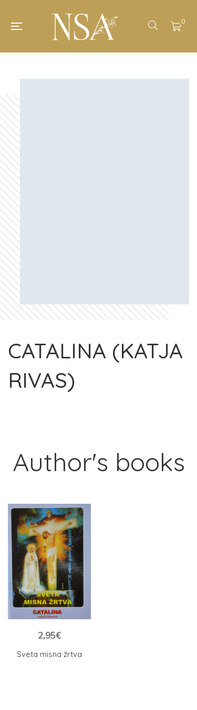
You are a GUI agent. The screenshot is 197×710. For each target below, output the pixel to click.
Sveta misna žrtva (49, 654)
